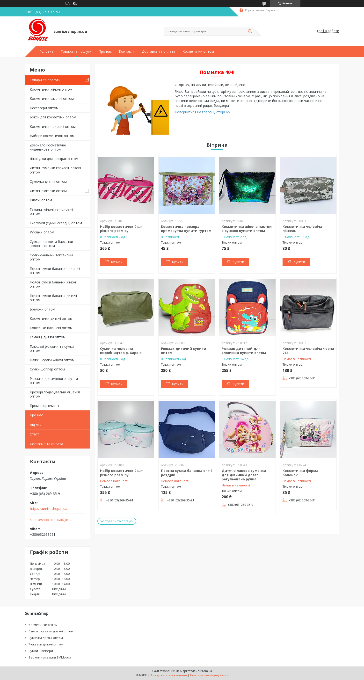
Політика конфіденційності (209, 675)
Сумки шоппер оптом (47, 369)
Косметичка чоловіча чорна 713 (308, 350)
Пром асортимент (44, 405)
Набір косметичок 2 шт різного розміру (121, 228)
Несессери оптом (44, 108)
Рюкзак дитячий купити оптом (183, 350)
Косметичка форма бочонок (300, 472)
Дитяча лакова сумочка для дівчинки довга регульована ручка (244, 474)
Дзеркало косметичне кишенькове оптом (48, 147)
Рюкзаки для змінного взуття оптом (54, 380)
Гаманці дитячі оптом (48, 337)
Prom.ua (206, 671)
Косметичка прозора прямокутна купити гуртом (186, 228)
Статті (35, 434)
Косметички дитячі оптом (51, 318)
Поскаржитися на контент (168, 675)
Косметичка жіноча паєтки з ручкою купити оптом (247, 228)
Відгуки (36, 424)
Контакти (127, 51)
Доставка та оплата (158, 51)
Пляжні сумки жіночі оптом (52, 360)
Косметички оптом (198, 51)
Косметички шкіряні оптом (52, 98)
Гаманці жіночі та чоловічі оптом (51, 211)
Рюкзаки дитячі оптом (46, 644)
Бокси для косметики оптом (53, 117)
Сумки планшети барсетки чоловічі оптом (51, 243)
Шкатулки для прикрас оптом (54, 158)
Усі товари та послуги (116, 521)
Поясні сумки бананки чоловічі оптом (55, 270)
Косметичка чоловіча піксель (302, 228)
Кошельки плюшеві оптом (51, 328)
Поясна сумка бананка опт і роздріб (186, 472)
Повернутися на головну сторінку (202, 112)
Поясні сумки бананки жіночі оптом (53, 284)
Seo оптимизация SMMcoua (50, 657)
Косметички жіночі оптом (51, 89)
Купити (117, 262)
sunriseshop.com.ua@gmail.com (51, 520)
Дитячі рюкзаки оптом (48, 190)
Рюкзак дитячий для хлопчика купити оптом (244, 350)
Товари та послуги (76, 51)
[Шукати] (250, 31)
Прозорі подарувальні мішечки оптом (55, 394)
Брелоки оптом (42, 309)
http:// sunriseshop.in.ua (48, 508)
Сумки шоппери (41, 651)
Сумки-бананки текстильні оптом (51, 257)
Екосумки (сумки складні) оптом (56, 223)
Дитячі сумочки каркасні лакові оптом (55, 170)
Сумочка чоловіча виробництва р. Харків (121, 350)
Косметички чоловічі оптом (53, 126)
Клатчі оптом (41, 200)
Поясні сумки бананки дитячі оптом (53, 297)
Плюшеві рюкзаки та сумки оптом (52, 348)
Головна (46, 51)
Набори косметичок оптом (52, 135)
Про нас (105, 51)
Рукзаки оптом (42, 232)
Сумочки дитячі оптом (48, 181)
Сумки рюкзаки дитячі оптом (51, 631)
